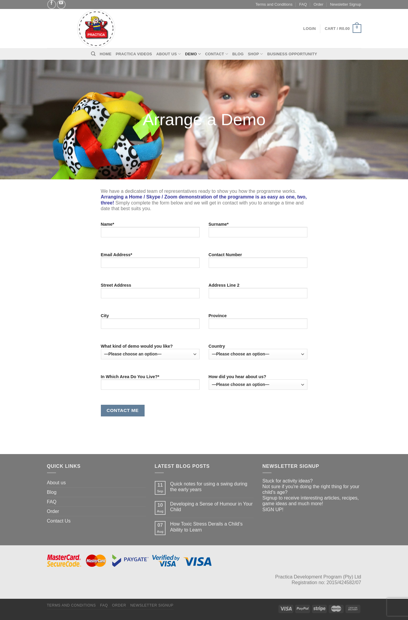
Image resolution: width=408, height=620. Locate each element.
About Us (168, 54)
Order (319, 4)
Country (258, 351)
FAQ (303, 4)
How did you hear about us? (258, 382)
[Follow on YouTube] (61, 4)
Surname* (258, 232)
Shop (255, 54)
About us (56, 482)
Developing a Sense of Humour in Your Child (211, 506)
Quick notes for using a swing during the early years (208, 486)
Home (105, 54)
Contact (216, 54)
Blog (238, 54)
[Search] (93, 53)
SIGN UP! (273, 509)
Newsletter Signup (345, 4)
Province (258, 323)
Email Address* (150, 262)
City (150, 323)
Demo (193, 54)
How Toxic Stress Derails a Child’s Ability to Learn (206, 526)
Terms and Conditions (273, 4)
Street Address (150, 293)
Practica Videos (134, 54)
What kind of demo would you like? (150, 351)
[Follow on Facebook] (51, 4)
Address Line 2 (258, 293)
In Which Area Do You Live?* (150, 384)
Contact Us (59, 520)
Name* (150, 232)
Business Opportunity (292, 54)
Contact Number (258, 262)
